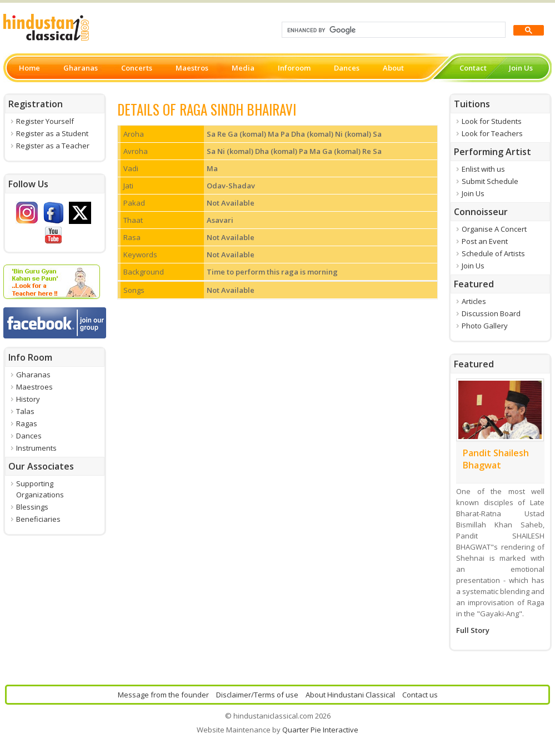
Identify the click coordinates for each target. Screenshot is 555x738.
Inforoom (294, 68)
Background (143, 272)
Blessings (32, 507)
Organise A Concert (494, 229)
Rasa (132, 237)
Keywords (140, 255)
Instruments (36, 448)
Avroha (135, 151)
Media (243, 68)
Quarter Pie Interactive (320, 730)
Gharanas (80, 68)
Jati (128, 186)
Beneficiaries (38, 519)
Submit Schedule (490, 181)
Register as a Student (52, 133)
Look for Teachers (492, 133)
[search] (392, 30)
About (393, 68)
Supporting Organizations (40, 489)
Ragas (26, 423)
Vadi (130, 168)
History (28, 399)
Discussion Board (491, 313)
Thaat (133, 220)
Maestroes (34, 387)
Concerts (136, 68)
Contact (473, 68)
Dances (346, 68)
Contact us (420, 695)
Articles (474, 301)
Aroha (133, 134)
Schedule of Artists (493, 253)
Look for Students (492, 121)
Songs (133, 290)
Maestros (192, 68)
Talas (25, 411)
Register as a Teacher (52, 146)
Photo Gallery (485, 326)
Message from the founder (163, 695)
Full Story (472, 630)
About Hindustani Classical (350, 695)
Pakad (134, 203)
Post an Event (485, 241)
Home (29, 68)
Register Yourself (45, 121)
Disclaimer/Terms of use (257, 695)
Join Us (521, 68)
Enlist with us (483, 169)
